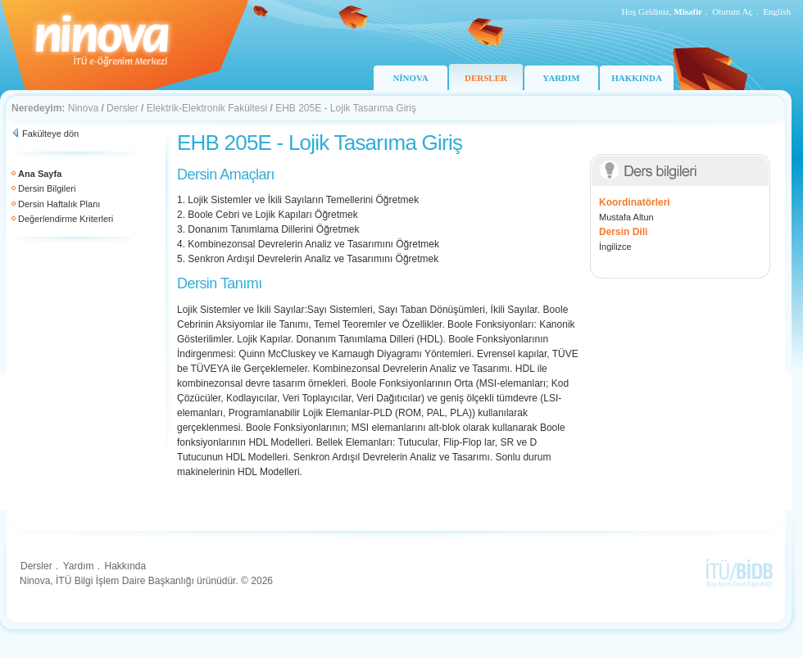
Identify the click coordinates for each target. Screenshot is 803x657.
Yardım (78, 566)
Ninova (83, 108)
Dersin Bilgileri (46, 188)
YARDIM (560, 78)
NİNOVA (410, 78)
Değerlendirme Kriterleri (65, 219)
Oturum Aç (732, 11)
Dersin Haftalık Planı (59, 204)
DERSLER (486, 78)
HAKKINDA (636, 78)
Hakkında (125, 566)
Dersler (122, 108)
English (777, 11)
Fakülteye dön (50, 133)
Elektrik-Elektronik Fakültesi (207, 108)
